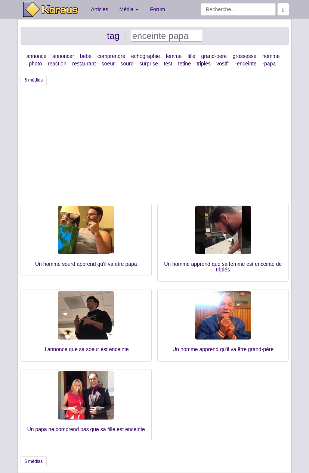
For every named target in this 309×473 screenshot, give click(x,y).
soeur (108, 64)
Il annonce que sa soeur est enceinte (86, 349)
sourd (126, 64)
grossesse (245, 56)
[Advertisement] (155, 147)
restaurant (84, 64)
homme (271, 56)
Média (129, 9)
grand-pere (214, 56)
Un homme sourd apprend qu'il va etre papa (86, 264)
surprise (148, 64)
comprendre (112, 56)
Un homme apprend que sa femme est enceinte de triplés (223, 267)
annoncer (63, 56)
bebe (86, 56)
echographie (145, 56)
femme (174, 56)
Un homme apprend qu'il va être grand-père (223, 349)
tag (113, 36)
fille (191, 56)
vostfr (222, 64)
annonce (37, 56)
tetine (184, 64)
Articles (99, 9)
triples (203, 64)
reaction (57, 64)
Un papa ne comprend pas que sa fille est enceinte (86, 429)
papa (270, 64)
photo (35, 64)
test (168, 64)
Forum (157, 9)
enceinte (247, 64)
